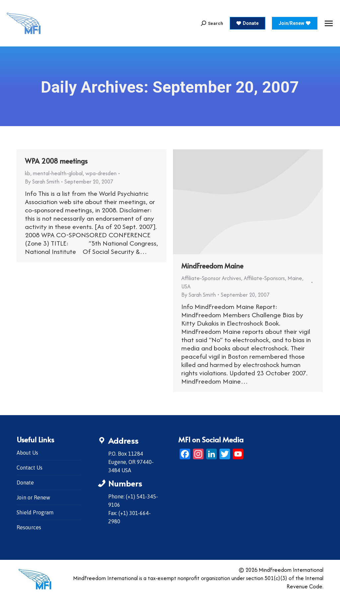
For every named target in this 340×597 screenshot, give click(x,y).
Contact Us (29, 468)
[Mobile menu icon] (328, 23)
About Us (27, 453)
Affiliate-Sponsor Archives (211, 278)
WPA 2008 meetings (56, 161)
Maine (295, 278)
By (42, 182)
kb (27, 173)
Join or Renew (33, 497)
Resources (29, 527)
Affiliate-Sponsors (264, 278)
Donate (25, 482)
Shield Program (35, 512)
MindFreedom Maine (212, 265)
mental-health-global (58, 173)
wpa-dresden (101, 173)
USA (186, 286)
